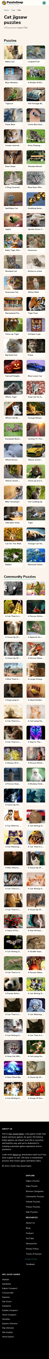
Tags (13, 10)
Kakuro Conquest (9, 1288)
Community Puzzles (35, 1196)
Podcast (30, 1233)
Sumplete (6, 1306)
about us (17, 1154)
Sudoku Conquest (10, 1310)
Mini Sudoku (7, 1332)
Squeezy (6, 1297)
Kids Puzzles (32, 1212)
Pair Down (6, 1301)
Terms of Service (33, 1254)
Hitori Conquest (9, 1314)
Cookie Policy (31, 1259)
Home (6, 10)
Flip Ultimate (8, 1328)
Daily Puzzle (32, 1186)
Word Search (8, 1336)
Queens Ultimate (9, 1323)
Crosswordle (7, 1292)
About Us (30, 1222)
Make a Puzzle (32, 1181)
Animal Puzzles (33, 1201)
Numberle (6, 1284)
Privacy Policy (32, 1248)
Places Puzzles (33, 1206)
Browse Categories (35, 1191)
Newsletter (31, 1243)
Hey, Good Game (16, 1133)
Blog (28, 1228)
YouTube (30, 1238)
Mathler (5, 1279)
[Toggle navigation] (44, 3)
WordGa (6, 1319)
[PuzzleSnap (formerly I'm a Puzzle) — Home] (12, 3)
